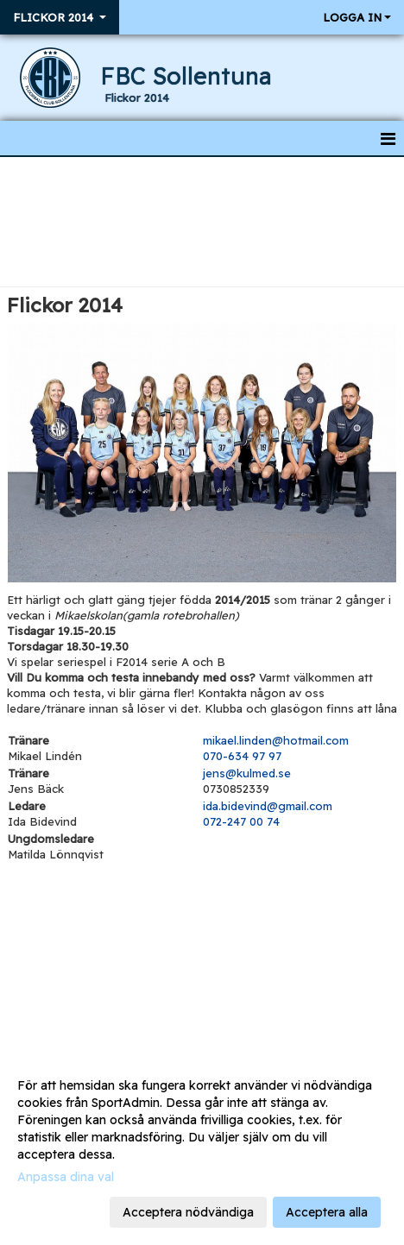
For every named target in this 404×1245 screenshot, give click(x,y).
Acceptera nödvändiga (188, 1212)
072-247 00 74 (241, 821)
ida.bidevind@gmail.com (267, 806)
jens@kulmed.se (247, 773)
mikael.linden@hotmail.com (276, 740)
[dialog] (202, 1148)
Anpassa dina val (65, 1177)
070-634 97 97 (242, 756)
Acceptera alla (327, 1212)
